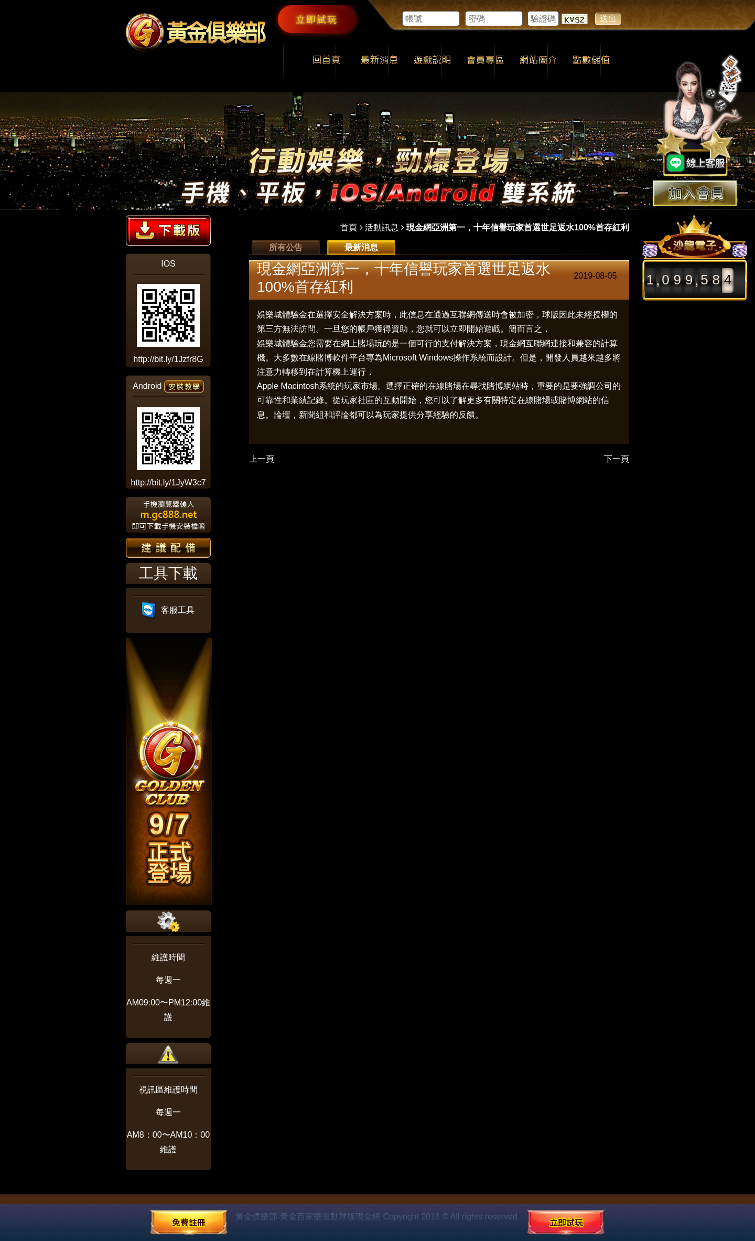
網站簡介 (538, 61)
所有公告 (286, 247)
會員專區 (485, 61)
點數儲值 (591, 61)
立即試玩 (317, 19)
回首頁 (326, 61)
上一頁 (261, 458)
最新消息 (379, 61)
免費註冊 (189, 1222)
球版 (550, 314)
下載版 (168, 230)
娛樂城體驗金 (282, 314)
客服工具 (168, 610)
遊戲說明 (432, 61)
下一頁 (616, 458)
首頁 (348, 227)
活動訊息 (381, 227)
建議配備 (168, 548)
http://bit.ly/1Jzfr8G (168, 359)
